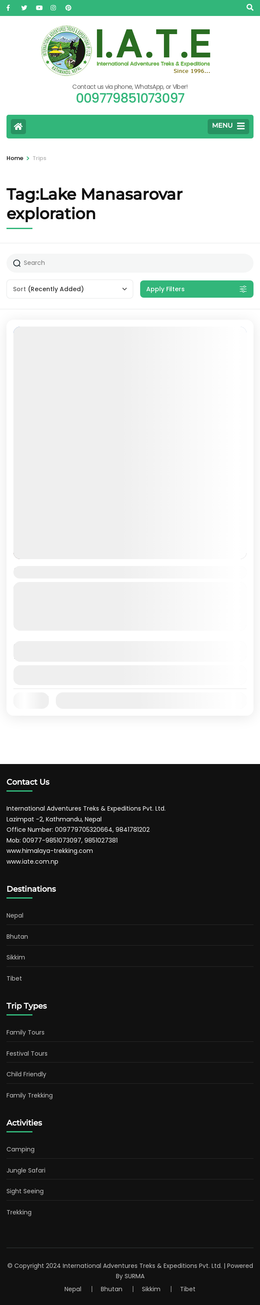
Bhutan (17, 936)
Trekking (19, 1212)
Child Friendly (26, 1074)
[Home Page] (18, 126)
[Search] (250, 8)
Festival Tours (27, 1053)
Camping (20, 1149)
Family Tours (25, 1032)
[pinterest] (68, 6)
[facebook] (9, 6)
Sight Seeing (25, 1191)
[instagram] (54, 6)
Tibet (14, 978)
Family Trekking (29, 1095)
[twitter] (24, 6)
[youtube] (39, 6)
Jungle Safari (25, 1170)
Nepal (14, 915)
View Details (130, 675)
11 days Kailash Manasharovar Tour (95, 572)
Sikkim (15, 957)
